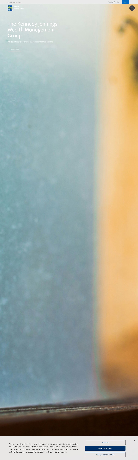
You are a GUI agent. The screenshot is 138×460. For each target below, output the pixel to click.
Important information (113, 2)
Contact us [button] (15, 49)
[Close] (134, 440)
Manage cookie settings (105, 455)
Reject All (105, 442)
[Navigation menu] (132, 8)
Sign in (126, 2)
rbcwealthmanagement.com (14, 2)
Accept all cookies (105, 448)
